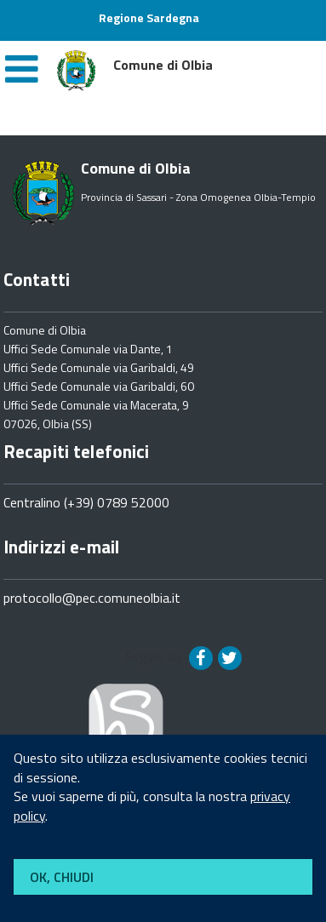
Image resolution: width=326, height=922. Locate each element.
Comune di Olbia (44, 330)
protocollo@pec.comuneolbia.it (91, 597)
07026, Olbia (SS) (47, 423)
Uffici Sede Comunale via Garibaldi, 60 (98, 386)
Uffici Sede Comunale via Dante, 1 (88, 349)
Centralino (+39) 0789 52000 (86, 502)
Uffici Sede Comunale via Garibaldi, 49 (98, 367)
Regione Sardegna (149, 17)
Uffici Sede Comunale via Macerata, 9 (96, 405)
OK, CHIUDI (62, 877)
